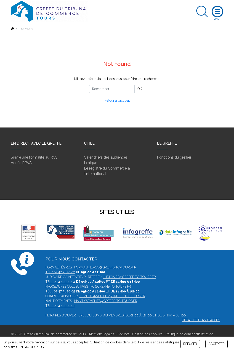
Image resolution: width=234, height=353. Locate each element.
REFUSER (190, 344)
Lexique (90, 163)
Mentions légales (101, 334)
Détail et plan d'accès (201, 320)
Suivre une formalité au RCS (34, 157)
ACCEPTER (216, 344)
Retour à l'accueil (117, 100)
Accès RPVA (21, 163)
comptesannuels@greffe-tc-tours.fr (112, 296)
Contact (123, 334)
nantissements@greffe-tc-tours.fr (105, 301)
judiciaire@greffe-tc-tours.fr (129, 277)
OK (139, 89)
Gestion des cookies (147, 334)
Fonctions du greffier (174, 157)
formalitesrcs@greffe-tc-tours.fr (105, 267)
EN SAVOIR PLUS (31, 347)
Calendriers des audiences (106, 157)
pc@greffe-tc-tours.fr (110, 286)
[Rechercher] (112, 89)
